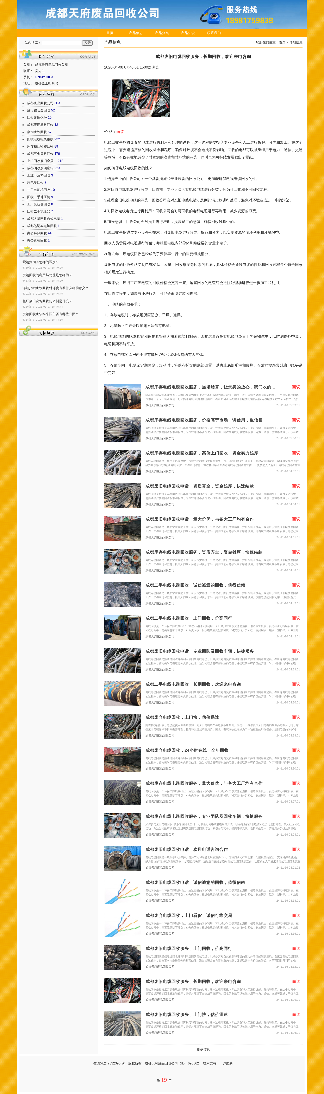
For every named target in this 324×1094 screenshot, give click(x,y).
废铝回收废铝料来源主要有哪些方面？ (51, 314)
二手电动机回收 (38, 190)
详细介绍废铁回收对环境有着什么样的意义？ (56, 288)
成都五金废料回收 (40, 153)
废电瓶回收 (35, 182)
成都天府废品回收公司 (159, 405)
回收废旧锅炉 (37, 117)
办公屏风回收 (37, 233)
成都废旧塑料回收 (40, 125)
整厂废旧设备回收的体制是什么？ (47, 301)
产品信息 (136, 33)
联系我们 (214, 33)
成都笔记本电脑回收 (42, 226)
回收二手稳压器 (38, 211)
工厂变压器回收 (38, 204)
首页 (109, 33)
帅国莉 (228, 1063)
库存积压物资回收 (40, 146)
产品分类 (162, 33)
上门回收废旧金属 (42, 161)
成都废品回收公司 (40, 103)
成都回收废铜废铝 (40, 168)
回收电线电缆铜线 (40, 139)
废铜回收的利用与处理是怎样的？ (47, 275)
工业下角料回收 (38, 175)
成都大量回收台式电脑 (43, 218)
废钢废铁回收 (37, 132)
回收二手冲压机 (38, 197)
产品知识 (188, 33)
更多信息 (203, 1049)
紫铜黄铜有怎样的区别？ (41, 262)
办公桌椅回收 (37, 240)
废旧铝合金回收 (38, 110)
